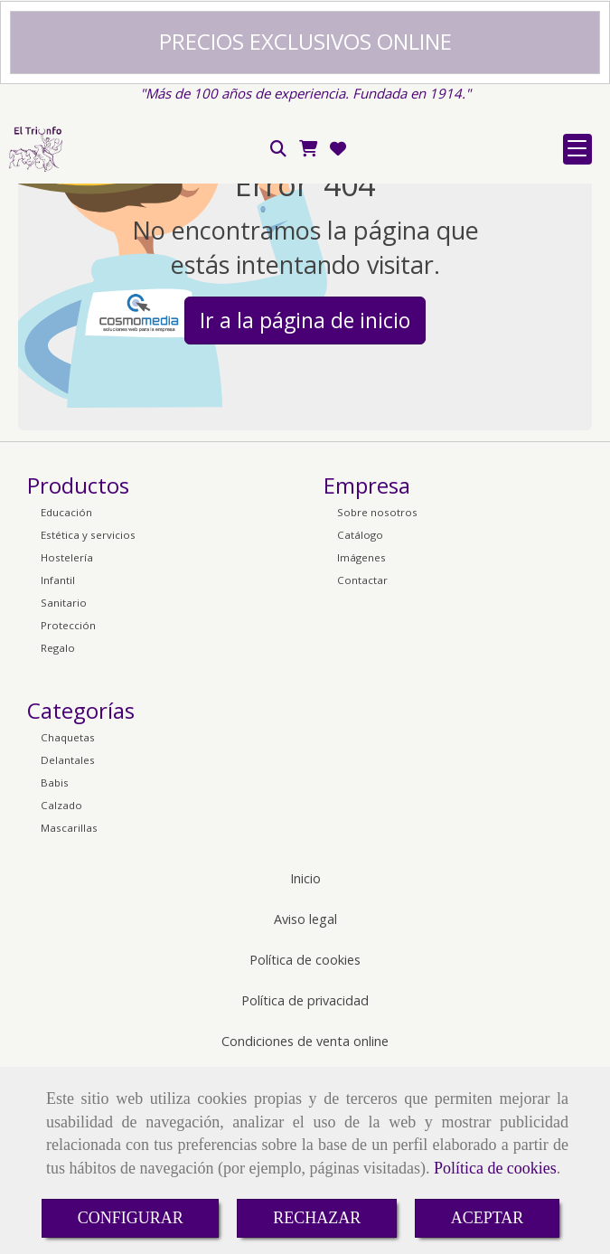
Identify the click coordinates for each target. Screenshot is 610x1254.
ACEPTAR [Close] (487, 1218)
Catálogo (360, 718)
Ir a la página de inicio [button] (305, 503)
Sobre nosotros (377, 695)
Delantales (68, 943)
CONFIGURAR (130, 1218)
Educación (66, 695)
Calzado (61, 988)
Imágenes (361, 741)
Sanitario (64, 786)
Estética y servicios (88, 718)
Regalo (58, 831)
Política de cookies (495, 1168)
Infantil (58, 763)
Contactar (362, 763)
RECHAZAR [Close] (317, 1218)
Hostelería (67, 741)
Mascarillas (69, 1011)
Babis (55, 966)
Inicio (305, 1061)
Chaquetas (68, 921)
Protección (68, 809)
